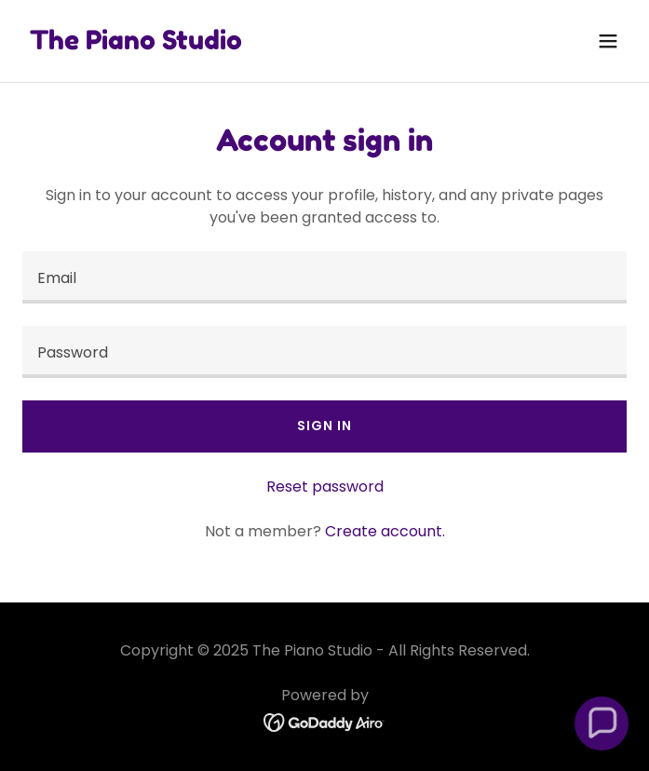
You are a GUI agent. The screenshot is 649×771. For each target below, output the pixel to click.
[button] (608, 41)
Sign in (324, 425)
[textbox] (324, 277)
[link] (136, 44)
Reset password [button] (325, 486)
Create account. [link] (385, 531)
